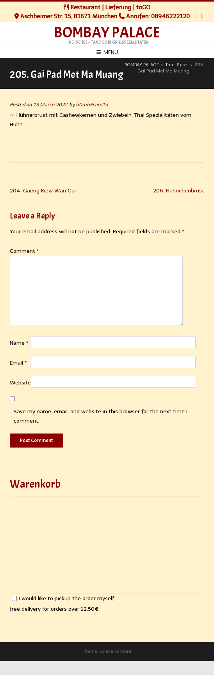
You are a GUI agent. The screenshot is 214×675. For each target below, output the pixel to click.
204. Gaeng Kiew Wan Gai (43, 190)
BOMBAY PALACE (107, 32)
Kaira (125, 651)
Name (19, 343)
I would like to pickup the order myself (63, 598)
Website (20, 382)
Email (18, 363)
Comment (24, 251)
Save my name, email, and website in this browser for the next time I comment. (100, 416)
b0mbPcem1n (92, 105)
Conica (106, 651)
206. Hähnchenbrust (178, 190)
